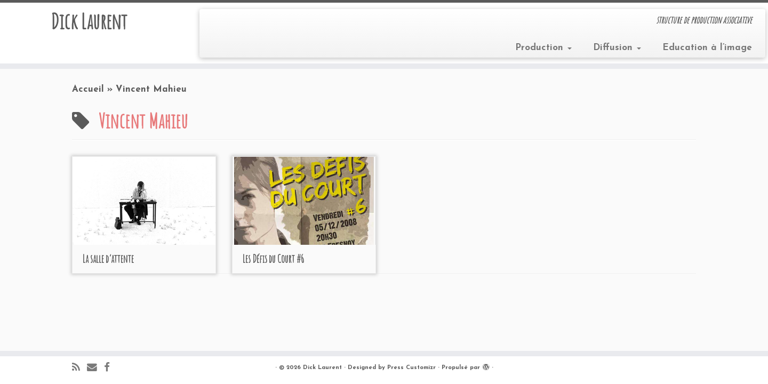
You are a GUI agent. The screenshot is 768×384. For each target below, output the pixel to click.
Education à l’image (707, 47)
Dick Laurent (89, 21)
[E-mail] (95, 368)
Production (543, 47)
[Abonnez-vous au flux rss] (79, 368)
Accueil (88, 89)
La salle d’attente (108, 259)
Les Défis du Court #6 (273, 259)
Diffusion (617, 47)
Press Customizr (411, 368)
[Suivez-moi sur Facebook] (110, 368)
